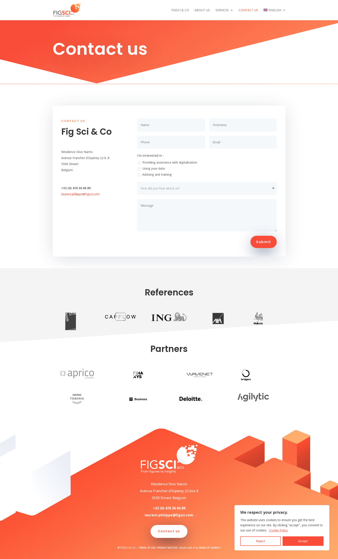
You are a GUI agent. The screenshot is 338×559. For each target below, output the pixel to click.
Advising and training (154, 174)
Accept (303, 541)
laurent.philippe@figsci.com (80, 194)
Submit (263, 241)
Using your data (151, 168)
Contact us (248, 10)
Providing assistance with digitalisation (167, 162)
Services (222, 10)
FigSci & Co (180, 10)
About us (202, 10)
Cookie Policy (278, 530)
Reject (260, 541)
